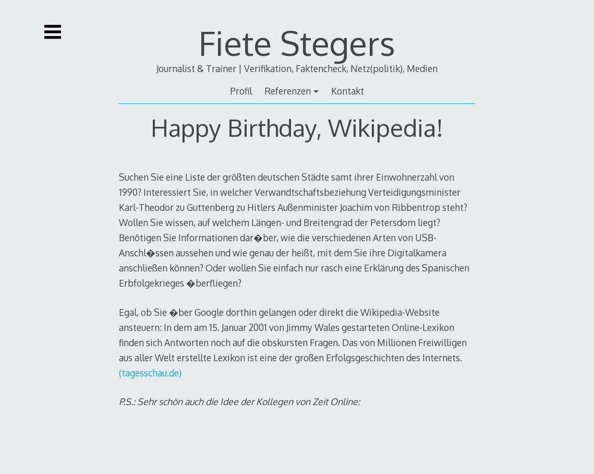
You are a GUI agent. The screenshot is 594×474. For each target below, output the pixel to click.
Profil (241, 91)
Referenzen (287, 91)
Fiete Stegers (297, 42)
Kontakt (347, 91)
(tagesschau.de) (150, 372)
